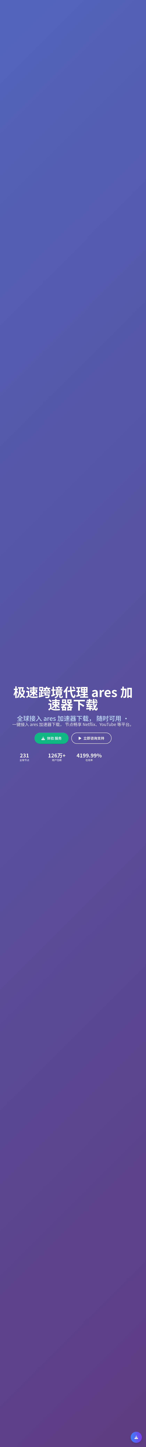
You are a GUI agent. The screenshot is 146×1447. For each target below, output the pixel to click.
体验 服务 (51, 738)
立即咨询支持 (91, 738)
